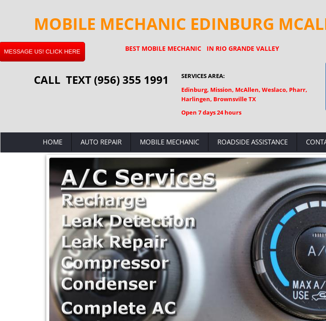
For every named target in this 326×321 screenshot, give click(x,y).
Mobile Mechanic (169, 141)
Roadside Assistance (252, 141)
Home (52, 141)
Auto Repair (101, 141)
